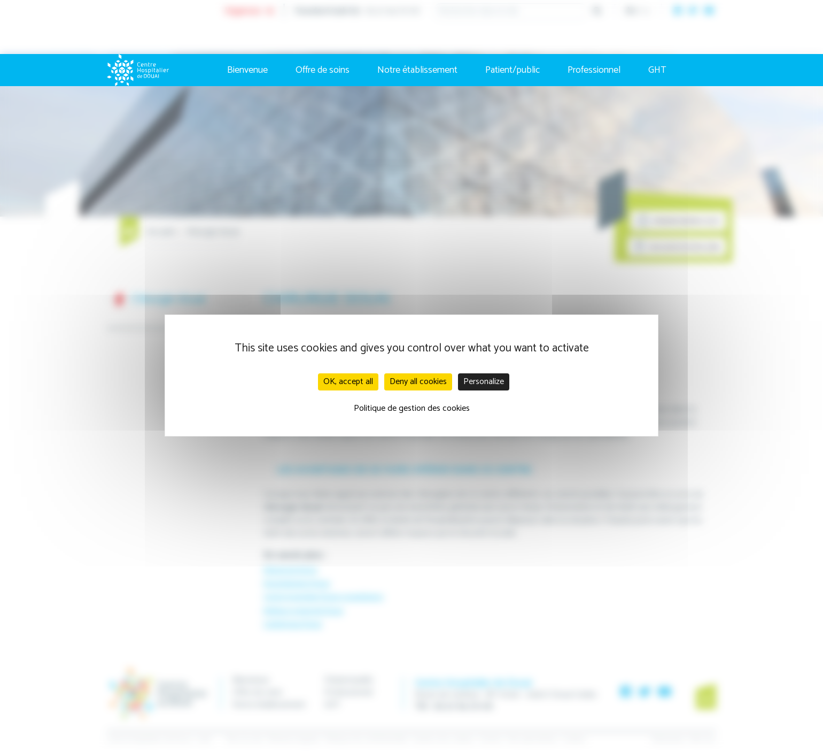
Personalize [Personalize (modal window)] (483, 381)
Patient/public (512, 70)
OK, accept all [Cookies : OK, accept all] (348, 381)
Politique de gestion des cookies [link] (412, 408)
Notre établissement (417, 70)
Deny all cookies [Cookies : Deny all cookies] (418, 381)
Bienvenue (247, 70)
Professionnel (594, 70)
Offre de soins (323, 70)
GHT (657, 70)
